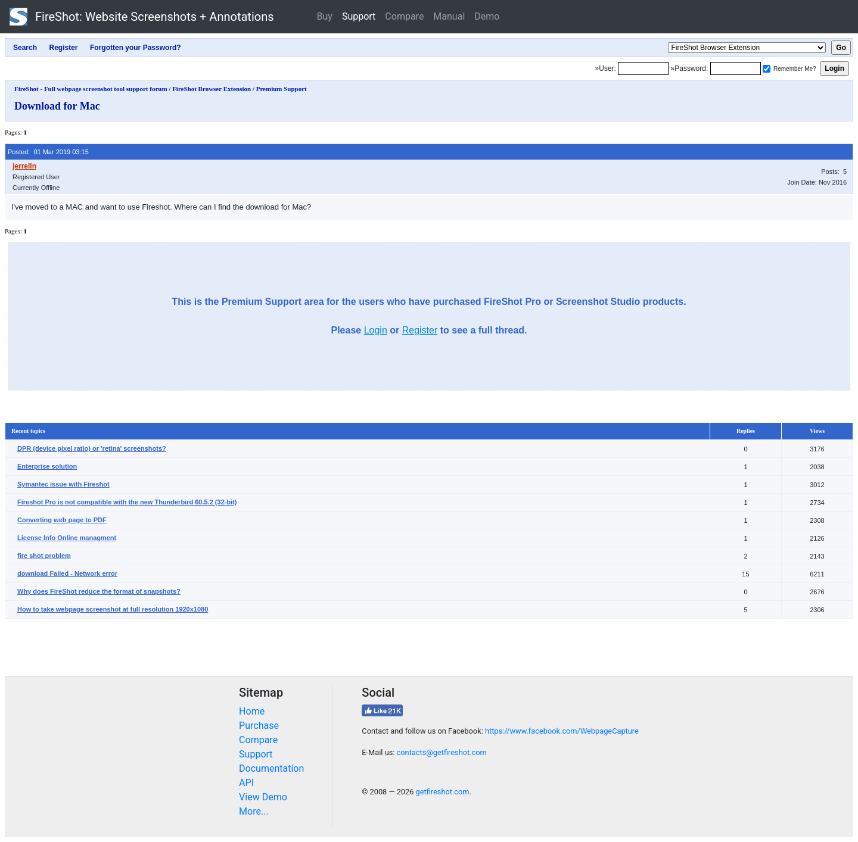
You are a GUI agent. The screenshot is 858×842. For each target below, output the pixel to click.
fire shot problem (44, 555)
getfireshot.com (443, 791)
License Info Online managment (66, 537)
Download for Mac (57, 106)
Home (252, 711)
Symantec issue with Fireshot (63, 484)
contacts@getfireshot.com (442, 752)
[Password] (735, 68)
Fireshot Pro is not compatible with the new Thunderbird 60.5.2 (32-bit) (127, 502)
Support (358, 16)
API (246, 782)
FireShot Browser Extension (211, 88)
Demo (486, 16)
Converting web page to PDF (62, 519)
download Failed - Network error (67, 573)
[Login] (643, 68)
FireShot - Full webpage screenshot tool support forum (90, 88)
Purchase (259, 725)
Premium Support (281, 88)
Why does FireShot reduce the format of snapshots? (99, 591)
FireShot (142, 17)
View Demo (263, 797)
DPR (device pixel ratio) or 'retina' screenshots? (91, 448)
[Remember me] (766, 69)
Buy (324, 16)
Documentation (271, 768)
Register (420, 330)
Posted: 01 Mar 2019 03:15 (48, 151)
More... (254, 811)
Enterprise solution (47, 466)
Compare (404, 16)
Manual (449, 16)
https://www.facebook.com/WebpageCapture (562, 730)
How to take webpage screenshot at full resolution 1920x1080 (112, 609)
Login (375, 330)
